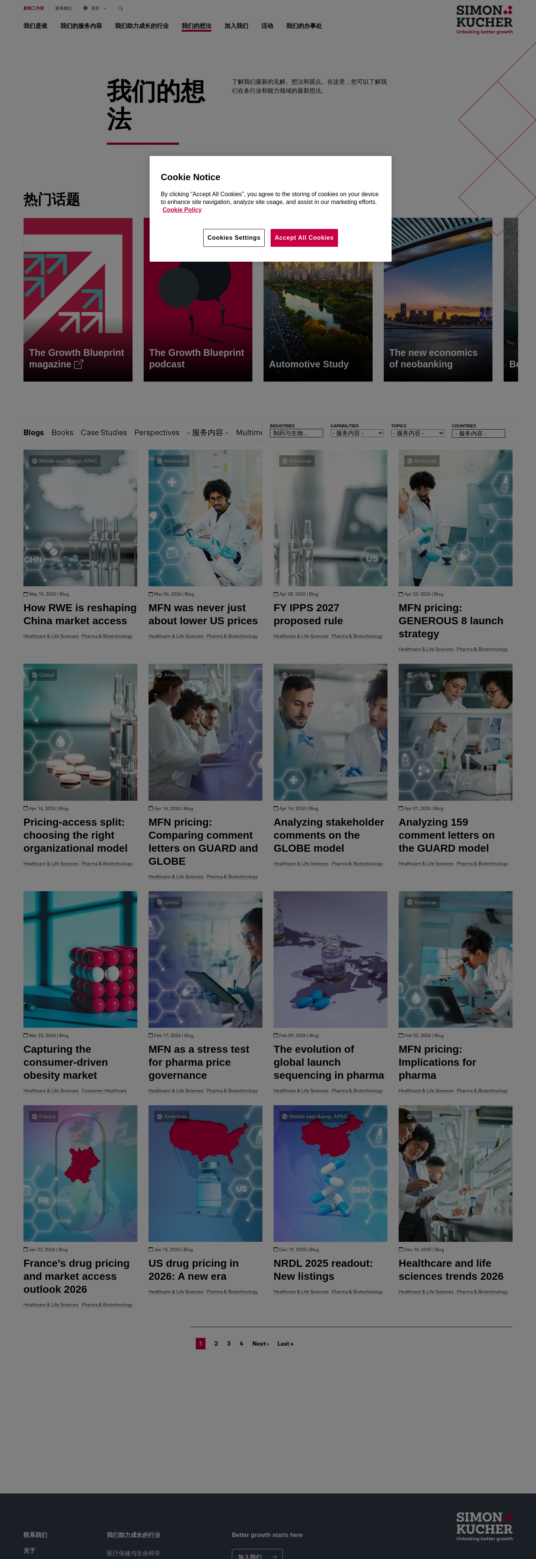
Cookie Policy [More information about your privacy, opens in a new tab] (182, 210)
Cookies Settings (234, 238)
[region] (271, 209)
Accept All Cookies (304, 238)
